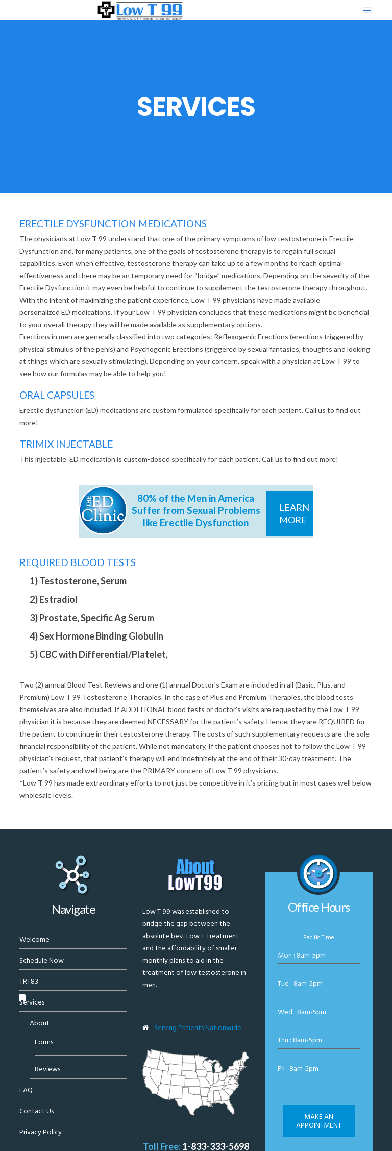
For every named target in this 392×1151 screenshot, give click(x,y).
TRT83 (28, 981)
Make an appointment (318, 1121)
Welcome (34, 939)
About (40, 1023)
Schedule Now (41, 960)
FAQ (26, 1090)
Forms (44, 1042)
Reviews (47, 1069)
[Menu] (363, 10)
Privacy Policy (40, 1132)
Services (31, 1002)
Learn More (294, 513)
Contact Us (36, 1111)
